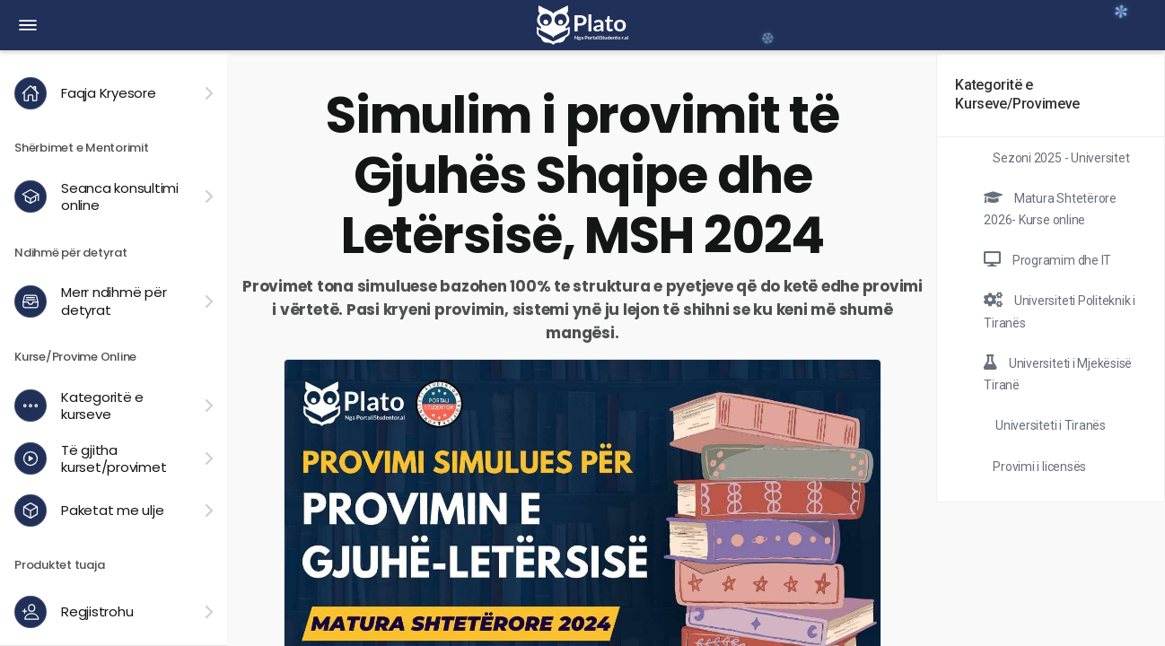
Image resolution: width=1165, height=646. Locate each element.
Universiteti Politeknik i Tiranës (1059, 311)
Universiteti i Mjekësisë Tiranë (1058, 374)
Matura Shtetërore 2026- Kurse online (1050, 209)
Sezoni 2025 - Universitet (1061, 158)
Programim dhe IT (1047, 259)
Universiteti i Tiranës (1049, 425)
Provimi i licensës (1039, 466)
